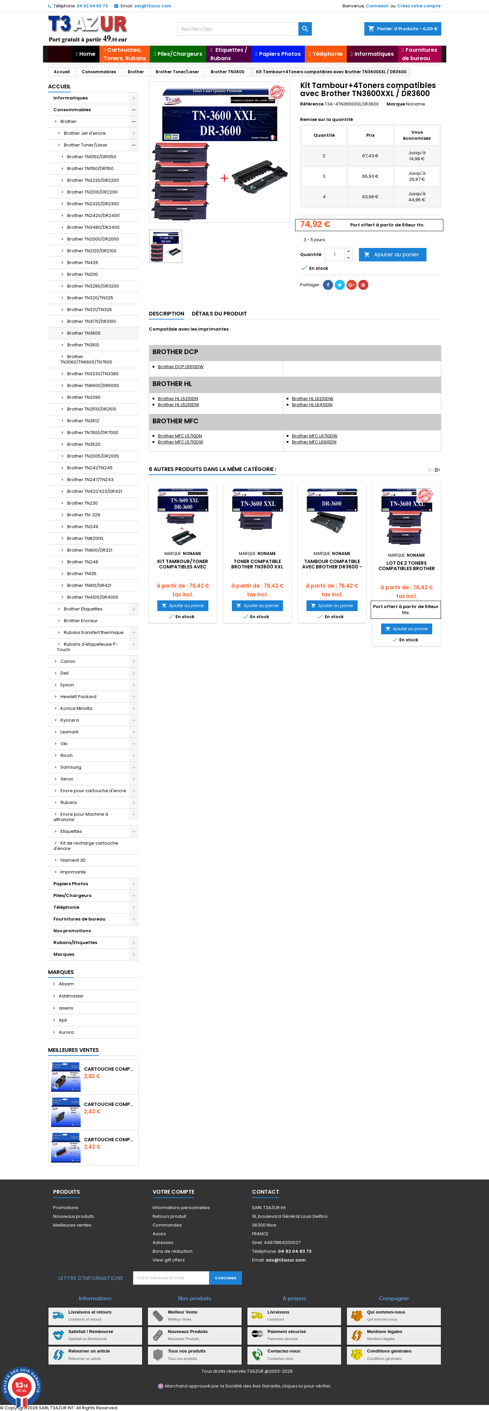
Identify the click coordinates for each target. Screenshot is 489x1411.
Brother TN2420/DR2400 (93, 215)
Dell (64, 673)
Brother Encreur (81, 620)
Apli (62, 1020)
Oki (64, 743)
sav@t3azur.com (152, 6)
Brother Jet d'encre (85, 133)
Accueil (59, 86)
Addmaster (71, 996)
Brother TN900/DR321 (89, 550)
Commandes (167, 1225)
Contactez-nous (284, 1351)
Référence (312, 104)
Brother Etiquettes (83, 609)
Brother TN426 (82, 262)
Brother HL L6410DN (312, 404)
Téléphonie (66, 907)
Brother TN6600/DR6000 (93, 385)
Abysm (66, 984)
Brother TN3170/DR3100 (91, 321)
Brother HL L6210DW (312, 398)
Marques (63, 954)
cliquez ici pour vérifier (306, 1386)
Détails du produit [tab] (219, 313)
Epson (67, 685)
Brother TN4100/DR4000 (92, 597)
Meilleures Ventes (73, 1050)
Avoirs (159, 1234)
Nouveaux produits (73, 1216)
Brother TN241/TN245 (90, 468)
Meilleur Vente (182, 1312)
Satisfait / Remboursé (91, 1331)
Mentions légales (384, 1331)
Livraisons (278, 1312)
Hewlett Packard (78, 696)
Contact (265, 1192)
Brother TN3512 (83, 421)
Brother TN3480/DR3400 (93, 227)
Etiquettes (71, 831)
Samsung (70, 767)
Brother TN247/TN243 (90, 479)
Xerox (66, 779)
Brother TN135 (81, 573)
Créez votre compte (419, 6)
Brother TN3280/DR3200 (93, 286)
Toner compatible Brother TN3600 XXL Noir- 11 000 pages (257, 566)
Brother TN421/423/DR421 (94, 491)
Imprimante (73, 872)
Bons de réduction (173, 1251)
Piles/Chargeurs (72, 895)
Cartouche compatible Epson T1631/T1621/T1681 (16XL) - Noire (110, 1104)
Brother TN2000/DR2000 (93, 239)
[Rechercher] (244, 29)
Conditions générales (389, 1351)
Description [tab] (166, 313)
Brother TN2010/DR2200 (92, 192)
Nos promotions (72, 931)
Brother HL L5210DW (178, 404)
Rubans (68, 802)
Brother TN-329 (83, 515)
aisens (65, 1008)
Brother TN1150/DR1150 (90, 168)
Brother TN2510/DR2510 (91, 409)
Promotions (65, 1207)
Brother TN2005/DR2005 (93, 456)
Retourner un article (89, 1351)
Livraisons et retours (90, 1312)
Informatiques (70, 98)
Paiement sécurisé (287, 1331)
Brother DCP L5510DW (181, 367)
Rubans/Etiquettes (75, 942)
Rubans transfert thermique (94, 632)
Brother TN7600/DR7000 (92, 432)
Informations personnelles (181, 1207)
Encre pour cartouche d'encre (93, 790)
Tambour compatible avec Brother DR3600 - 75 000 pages (332, 566)
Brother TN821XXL (85, 538)
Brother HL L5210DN (178, 398)
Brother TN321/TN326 (89, 309)
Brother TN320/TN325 (90, 298)
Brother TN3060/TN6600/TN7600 (86, 359)
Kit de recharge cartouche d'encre (85, 846)
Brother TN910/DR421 (89, 585)
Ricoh (66, 755)
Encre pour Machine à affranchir (80, 817)
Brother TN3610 (83, 345)
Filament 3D (73, 860)
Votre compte (173, 1192)
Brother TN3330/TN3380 (93, 374)
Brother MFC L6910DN (314, 442)
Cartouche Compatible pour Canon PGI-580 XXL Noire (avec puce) (110, 1069)
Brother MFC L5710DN (180, 436)
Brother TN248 (82, 562)
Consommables (72, 109)
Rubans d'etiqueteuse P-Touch (87, 647)
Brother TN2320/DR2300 (93, 204)
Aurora (66, 1032)
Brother (68, 121)
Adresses (163, 1242)
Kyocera (69, 720)
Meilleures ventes (72, 1225)
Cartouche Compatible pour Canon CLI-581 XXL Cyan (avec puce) (110, 1139)
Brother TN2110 (82, 274)
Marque (395, 104)
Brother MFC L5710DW (180, 442)
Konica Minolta (76, 708)
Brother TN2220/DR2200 (93, 180)
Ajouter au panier (391, 254)
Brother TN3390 (83, 397)
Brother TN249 (82, 526)
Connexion (377, 6)
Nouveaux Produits (188, 1331)
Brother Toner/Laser (86, 145)
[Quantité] (335, 254)
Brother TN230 (82, 503)
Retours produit (169, 1216)
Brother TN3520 (83, 444)
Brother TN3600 (83, 333)
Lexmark (69, 732)
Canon (67, 661)
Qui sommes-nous (386, 1312)
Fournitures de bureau (79, 919)
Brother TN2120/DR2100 (91, 251)
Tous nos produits (187, 1351)
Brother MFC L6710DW (314, 436)
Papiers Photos (70, 884)
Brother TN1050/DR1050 (91, 157)
